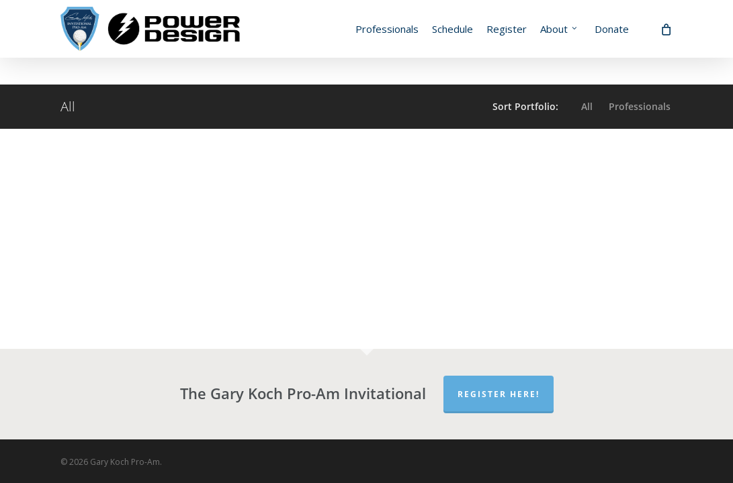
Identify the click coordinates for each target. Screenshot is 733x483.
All (587, 106)
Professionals (640, 106)
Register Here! (499, 394)
